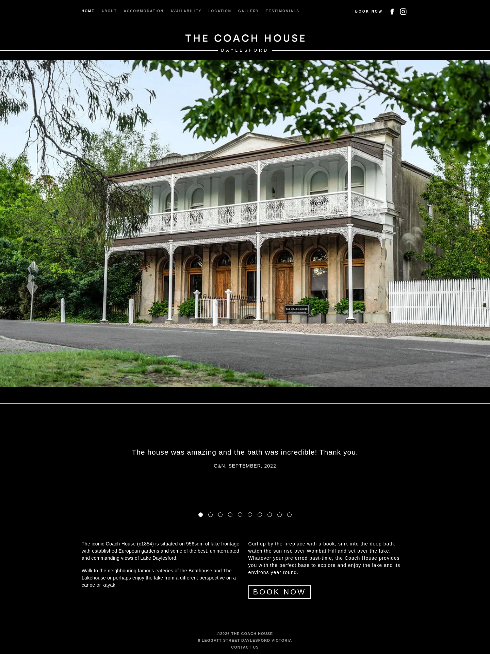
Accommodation (144, 11)
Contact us (245, 647)
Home (88, 11)
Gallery (248, 11)
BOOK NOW (279, 592)
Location (219, 11)
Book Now (369, 11)
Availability (185, 11)
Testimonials (282, 11)
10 (289, 514)
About (109, 11)
